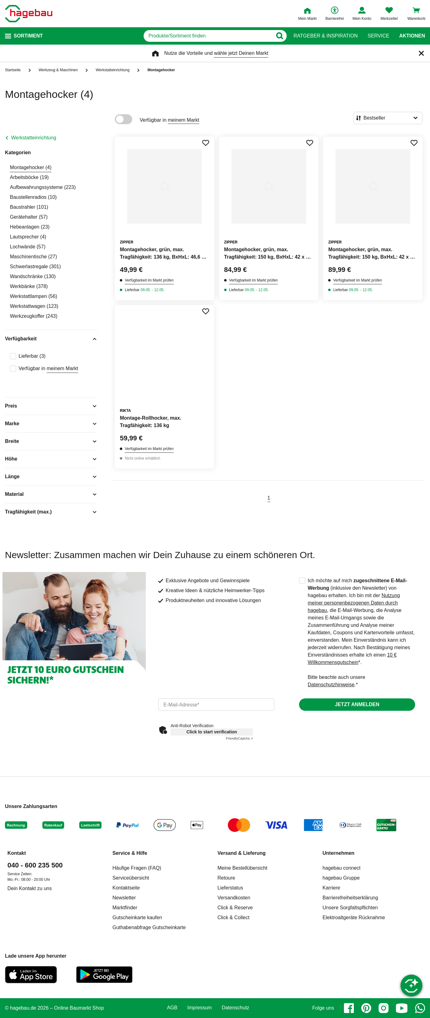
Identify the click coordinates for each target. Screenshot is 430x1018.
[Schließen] (421, 53)
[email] (216, 704)
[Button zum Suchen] (280, 36)
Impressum (199, 1007)
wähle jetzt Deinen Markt (241, 53)
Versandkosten (234, 897)
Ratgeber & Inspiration (325, 35)
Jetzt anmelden (357, 704)
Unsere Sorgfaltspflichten (350, 907)
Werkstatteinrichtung (33, 137)
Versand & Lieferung (242, 853)
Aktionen (412, 35)
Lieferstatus (230, 887)
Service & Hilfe (129, 853)
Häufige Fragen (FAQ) (136, 868)
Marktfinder (124, 907)
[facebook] (349, 1008)
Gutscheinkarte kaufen (137, 917)
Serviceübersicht (130, 877)
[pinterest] (366, 1008)
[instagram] (384, 1008)
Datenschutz (235, 1007)
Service (378, 35)
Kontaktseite (126, 887)
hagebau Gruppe (341, 877)
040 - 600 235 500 (35, 865)
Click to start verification (211, 731)
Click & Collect (234, 917)
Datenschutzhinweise (331, 684)
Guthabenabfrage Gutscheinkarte (149, 927)
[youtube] (402, 1008)
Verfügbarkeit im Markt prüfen (149, 280)
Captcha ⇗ (239, 738)
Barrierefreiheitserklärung (350, 897)
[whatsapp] (420, 1008)
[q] (208, 36)
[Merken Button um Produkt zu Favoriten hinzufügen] (205, 142)
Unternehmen (338, 853)
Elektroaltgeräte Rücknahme (354, 917)
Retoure (226, 877)
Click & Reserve (235, 907)
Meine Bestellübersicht (242, 868)
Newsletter (124, 897)
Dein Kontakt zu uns (29, 888)
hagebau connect (342, 868)
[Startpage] (28, 13)
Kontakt (16, 853)
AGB (172, 1007)
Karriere (331, 887)
